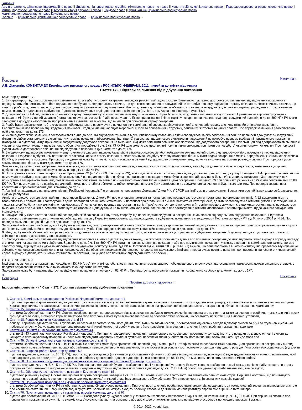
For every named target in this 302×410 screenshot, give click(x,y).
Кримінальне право (65, 13)
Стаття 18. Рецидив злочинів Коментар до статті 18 (46, 319)
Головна (7, 17)
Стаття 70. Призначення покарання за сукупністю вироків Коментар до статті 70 (67, 392)
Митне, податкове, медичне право (26, 10)
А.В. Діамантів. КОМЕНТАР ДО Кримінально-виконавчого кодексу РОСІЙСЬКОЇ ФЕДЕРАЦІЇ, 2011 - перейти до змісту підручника (99, 85)
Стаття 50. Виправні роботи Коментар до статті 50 (46, 351)
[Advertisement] (151, 46)
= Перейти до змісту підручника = (151, 282)
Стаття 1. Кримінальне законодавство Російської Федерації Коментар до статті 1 (67, 298)
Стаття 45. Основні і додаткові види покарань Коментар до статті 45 (58, 340)
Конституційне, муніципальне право (197, 6)
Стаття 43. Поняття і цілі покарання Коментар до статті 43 (51, 330)
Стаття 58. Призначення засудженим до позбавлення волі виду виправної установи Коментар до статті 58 (85, 361)
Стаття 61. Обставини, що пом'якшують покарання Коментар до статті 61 (62, 371)
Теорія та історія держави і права (77, 10)
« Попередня (10, 78)
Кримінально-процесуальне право (26, 13)
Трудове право (114, 10)
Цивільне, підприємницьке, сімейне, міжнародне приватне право (122, 6)
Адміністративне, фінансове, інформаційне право (37, 6)
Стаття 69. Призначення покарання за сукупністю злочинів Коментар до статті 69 (68, 382)
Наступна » (288, 78)
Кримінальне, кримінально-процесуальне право (162, 10)
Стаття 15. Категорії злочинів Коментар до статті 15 (46, 309)
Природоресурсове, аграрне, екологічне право (259, 6)
